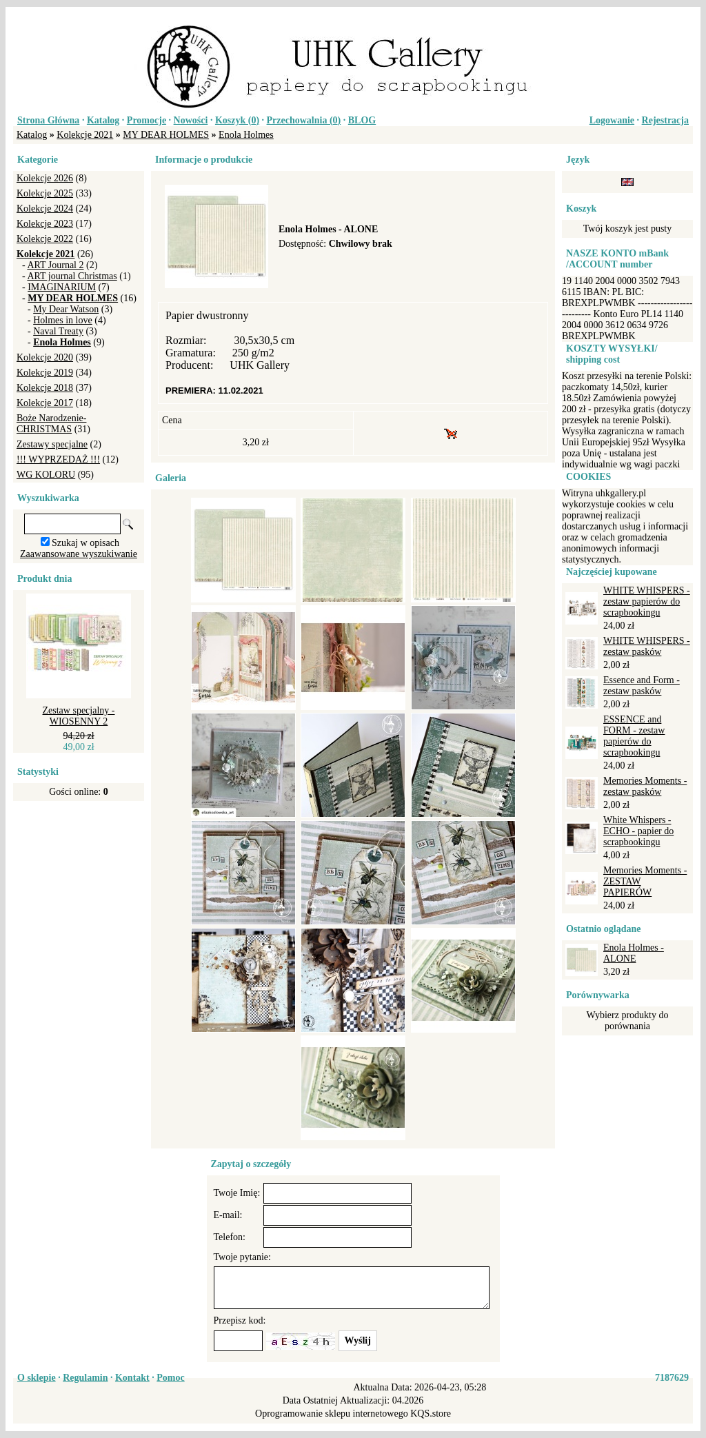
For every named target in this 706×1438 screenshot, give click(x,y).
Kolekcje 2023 (45, 224)
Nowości (191, 120)
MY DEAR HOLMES (166, 135)
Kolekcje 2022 (45, 239)
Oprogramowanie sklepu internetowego (331, 1413)
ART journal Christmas (72, 276)
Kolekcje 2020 (45, 357)
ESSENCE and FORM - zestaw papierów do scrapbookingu (634, 736)
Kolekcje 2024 (45, 208)
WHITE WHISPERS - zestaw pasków (646, 646)
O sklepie (36, 1378)
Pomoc (170, 1378)
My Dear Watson (66, 309)
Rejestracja (665, 120)
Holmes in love (62, 320)
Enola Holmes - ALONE (633, 953)
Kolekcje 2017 (45, 403)
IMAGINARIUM (62, 287)
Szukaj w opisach (85, 543)
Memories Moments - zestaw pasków (645, 786)
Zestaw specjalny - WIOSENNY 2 (79, 716)
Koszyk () (237, 120)
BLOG (362, 120)
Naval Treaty (58, 331)
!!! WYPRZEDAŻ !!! (58, 459)
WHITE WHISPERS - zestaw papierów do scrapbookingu (646, 601)
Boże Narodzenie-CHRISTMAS (51, 423)
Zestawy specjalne (52, 444)
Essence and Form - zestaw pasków (641, 685)
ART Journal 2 (55, 265)
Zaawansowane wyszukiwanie (78, 554)
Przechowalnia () (304, 120)
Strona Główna (48, 120)
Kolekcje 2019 (45, 372)
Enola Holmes (246, 135)
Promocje (146, 120)
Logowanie (611, 120)
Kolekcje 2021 (85, 135)
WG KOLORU (46, 474)
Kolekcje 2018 (45, 388)
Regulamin (85, 1378)
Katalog (103, 120)
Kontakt (132, 1378)
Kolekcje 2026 (45, 178)
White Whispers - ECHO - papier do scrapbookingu (638, 831)
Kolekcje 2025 (45, 193)
